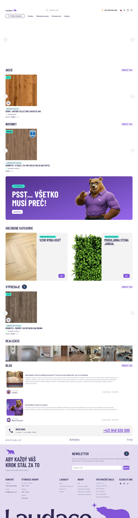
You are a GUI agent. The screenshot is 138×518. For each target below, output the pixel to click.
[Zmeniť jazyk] (121, 10)
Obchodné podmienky (84, 476)
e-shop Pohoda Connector (36, 514)
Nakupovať (18, 212)
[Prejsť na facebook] (120, 465)
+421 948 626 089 (110, 10)
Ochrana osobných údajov (12, 514)
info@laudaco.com (11, 474)
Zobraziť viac (127, 70)
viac (61, 275)
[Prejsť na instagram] (124, 465)
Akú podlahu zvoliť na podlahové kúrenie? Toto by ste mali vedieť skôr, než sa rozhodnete (45, 374)
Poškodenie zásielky (84, 471)
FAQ (79, 465)
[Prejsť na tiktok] (127, 465)
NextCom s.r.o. (49, 514)
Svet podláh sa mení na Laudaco (102, 374)
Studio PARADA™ (71, 514)
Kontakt (61, 474)
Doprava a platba (83, 468)
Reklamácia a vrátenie (84, 474)
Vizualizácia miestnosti (66, 468)
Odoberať (124, 449)
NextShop (25, 514)
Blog (60, 465)
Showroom (62, 471)
